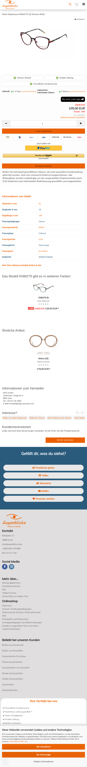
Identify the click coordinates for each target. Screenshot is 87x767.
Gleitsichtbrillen (10, 690)
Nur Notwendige (43, 755)
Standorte (43, 483)
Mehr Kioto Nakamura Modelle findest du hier (21, 265)
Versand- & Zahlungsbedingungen (16, 609)
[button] (43, 156)
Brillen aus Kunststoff (12, 645)
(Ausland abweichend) (28, 91)
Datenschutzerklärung (18, 741)
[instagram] (11, 566)
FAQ (4, 589)
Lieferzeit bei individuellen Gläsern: (46, 91)
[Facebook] (4, 566)
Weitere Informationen (43, 761)
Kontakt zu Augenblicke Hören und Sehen (20, 626)
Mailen (43, 490)
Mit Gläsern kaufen (43, 166)
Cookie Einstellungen (11, 629)
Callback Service (9, 593)
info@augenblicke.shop (12, 544)
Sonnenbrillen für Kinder (14, 656)
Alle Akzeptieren (43, 747)
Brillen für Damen (37, 418)
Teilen (43, 475)
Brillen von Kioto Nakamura (14, 418)
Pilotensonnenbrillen (12, 662)
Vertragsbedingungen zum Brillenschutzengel (22, 622)
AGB (4, 616)
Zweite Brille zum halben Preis (15, 596)
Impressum (7, 605)
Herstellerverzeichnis (11, 586)
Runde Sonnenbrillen (12, 673)
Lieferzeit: (6, 91)
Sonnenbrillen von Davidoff (15, 667)
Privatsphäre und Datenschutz (15, 619)
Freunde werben (44, 498)
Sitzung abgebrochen (11, 583)
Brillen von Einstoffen (12, 650)
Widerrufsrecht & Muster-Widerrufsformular (21, 612)
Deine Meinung (65, 440)
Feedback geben (43, 467)
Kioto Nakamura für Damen (59, 418)
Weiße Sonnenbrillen (12, 678)
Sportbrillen (8, 684)
